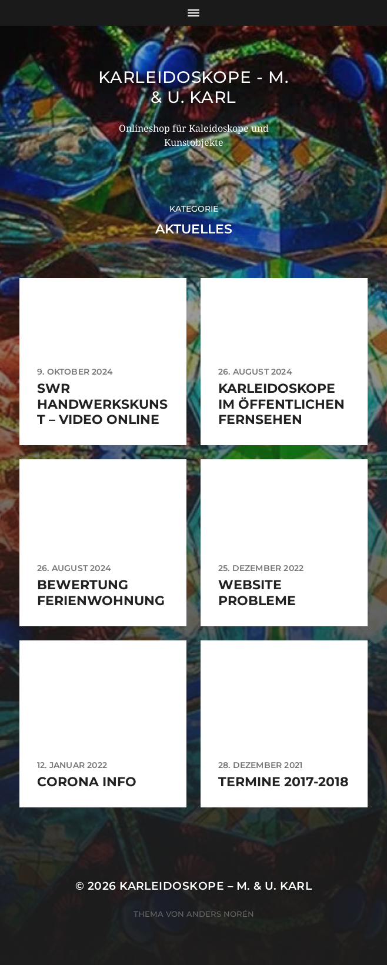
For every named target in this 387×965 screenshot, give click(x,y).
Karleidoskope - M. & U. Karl (193, 87)
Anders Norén (220, 914)
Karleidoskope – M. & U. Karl (215, 886)
